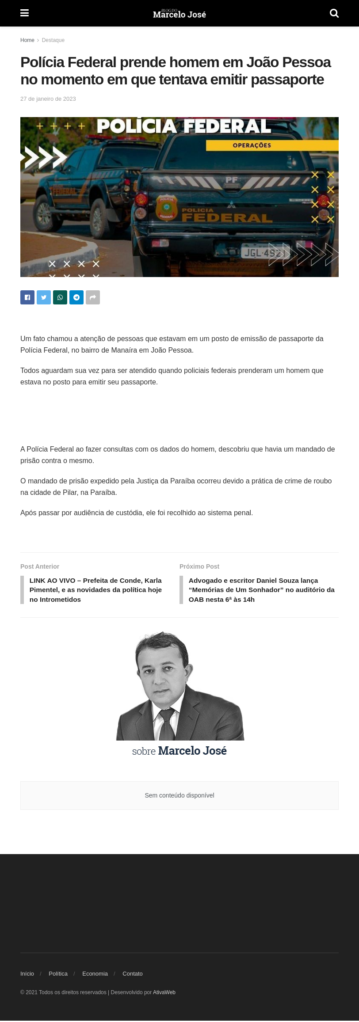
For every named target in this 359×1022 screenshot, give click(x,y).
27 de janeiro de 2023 (48, 98)
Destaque (53, 40)
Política (58, 975)
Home (27, 40)
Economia (95, 975)
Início (27, 975)
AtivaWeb (164, 994)
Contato (132, 975)
